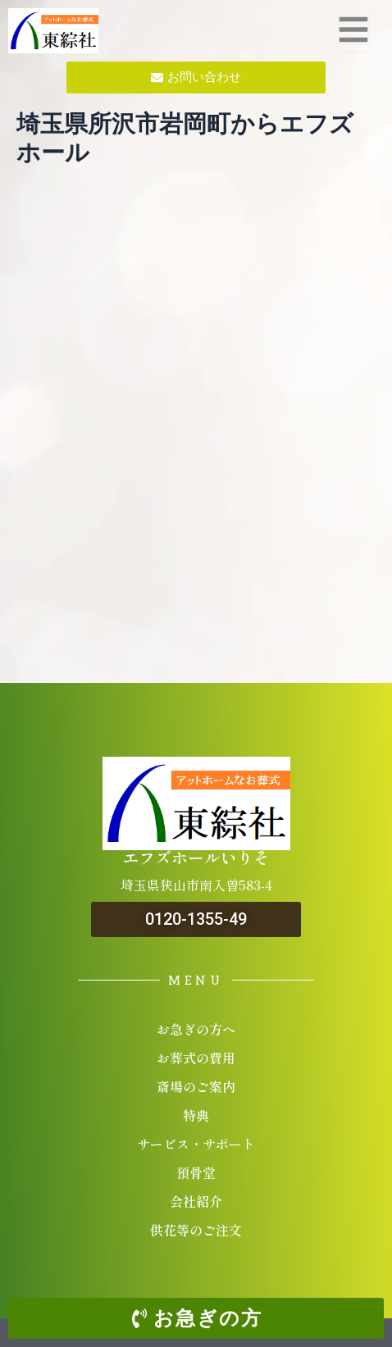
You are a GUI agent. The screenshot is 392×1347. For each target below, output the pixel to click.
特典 (196, 1115)
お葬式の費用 (196, 1057)
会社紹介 (196, 1201)
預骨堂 (196, 1172)
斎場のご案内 (196, 1086)
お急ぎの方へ (196, 1029)
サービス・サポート (196, 1144)
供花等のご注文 (196, 1230)
